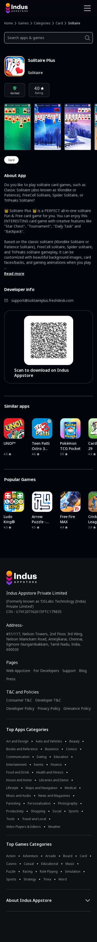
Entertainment (16, 764)
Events (38, 764)
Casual (29, 863)
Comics (71, 749)
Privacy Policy (49, 708)
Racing (28, 871)
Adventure (30, 856)
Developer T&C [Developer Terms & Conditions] (48, 700)
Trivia (47, 879)
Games (23, 23)
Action (11, 856)
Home (8, 23)
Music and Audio (18, 795)
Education (61, 757)
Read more (14, 273)
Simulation (72, 871)
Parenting (13, 803)
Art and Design (17, 741)
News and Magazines (54, 795)
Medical (70, 788)
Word (62, 879)
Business (52, 749)
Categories (42, 23)
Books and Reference (22, 749)
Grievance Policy (77, 708)
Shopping (38, 811)
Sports (74, 811)
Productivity (15, 811)
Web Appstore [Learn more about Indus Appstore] (18, 670)
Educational (49, 863)
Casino (11, 863)
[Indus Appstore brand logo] (25, 8)
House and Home (19, 780)
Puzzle (11, 871)
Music (69, 863)
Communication (17, 757)
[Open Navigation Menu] (87, 8)
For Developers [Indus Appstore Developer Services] (46, 670)
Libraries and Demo (54, 780)
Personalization (39, 803)
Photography (67, 803)
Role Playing (49, 871)
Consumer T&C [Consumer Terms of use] (19, 700)
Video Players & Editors (23, 826)
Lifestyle (12, 788)
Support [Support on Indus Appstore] (69, 670)
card (11, 160)
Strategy (30, 879)
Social (57, 811)
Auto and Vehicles (49, 741)
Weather (54, 826)
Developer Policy (20, 708)
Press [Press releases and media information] (11, 678)
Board (67, 856)
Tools (10, 819)
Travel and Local (34, 819)
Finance (56, 764)
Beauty (74, 741)
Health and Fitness (49, 772)
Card (59, 23)
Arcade (50, 856)
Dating (42, 757)
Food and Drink (17, 772)
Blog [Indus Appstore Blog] (83, 670)
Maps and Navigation (41, 788)
